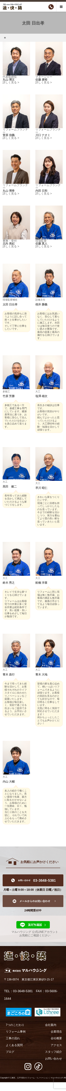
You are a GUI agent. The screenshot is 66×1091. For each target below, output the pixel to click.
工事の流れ (13, 1038)
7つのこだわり (15, 1024)
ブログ (10, 1051)
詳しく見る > (11, 82)
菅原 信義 (9, 135)
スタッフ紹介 (53, 1051)
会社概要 (56, 1038)
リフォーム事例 (16, 1031)
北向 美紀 (9, 243)
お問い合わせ (53, 1058)
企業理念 (56, 1031)
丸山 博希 (9, 190)
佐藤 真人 (41, 243)
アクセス (56, 1045)
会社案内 (50, 1024)
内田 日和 (41, 190)
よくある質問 (14, 1045)
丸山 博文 (9, 79)
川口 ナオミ (42, 135)
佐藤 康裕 (41, 79)
